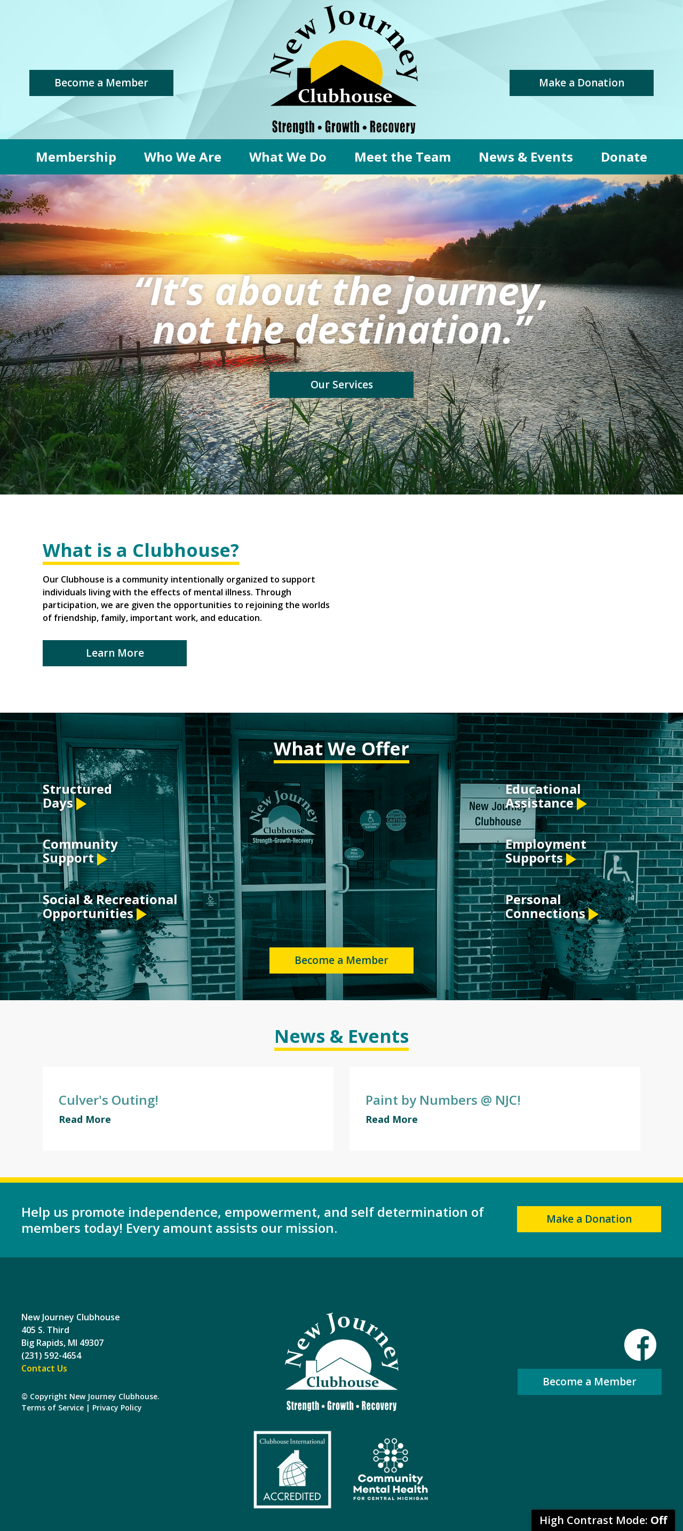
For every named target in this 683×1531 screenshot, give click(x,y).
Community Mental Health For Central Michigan (391, 1470)
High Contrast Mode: (603, 1520)
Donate (624, 156)
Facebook (640, 1345)
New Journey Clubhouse (343, 69)
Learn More (115, 653)
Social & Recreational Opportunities (110, 907)
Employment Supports (545, 851)
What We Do (288, 156)
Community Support (80, 851)
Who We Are (182, 156)
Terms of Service (52, 1407)
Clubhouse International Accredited (292, 1470)
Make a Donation (581, 83)
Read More (85, 1119)
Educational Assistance (546, 796)
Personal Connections (552, 907)
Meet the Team (402, 156)
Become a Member (101, 83)
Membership (76, 156)
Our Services (342, 385)
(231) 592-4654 (51, 1355)
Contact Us (44, 1368)
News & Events (526, 156)
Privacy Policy (117, 1407)
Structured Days (77, 796)
